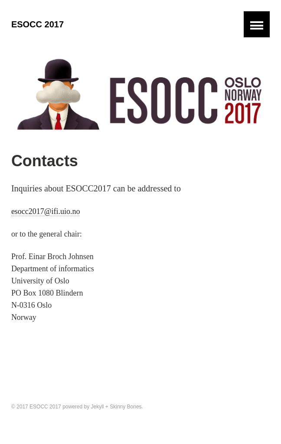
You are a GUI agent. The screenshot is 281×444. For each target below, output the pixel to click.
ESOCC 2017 (37, 24)
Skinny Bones (125, 407)
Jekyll (97, 407)
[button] (257, 24)
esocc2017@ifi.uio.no (45, 211)
